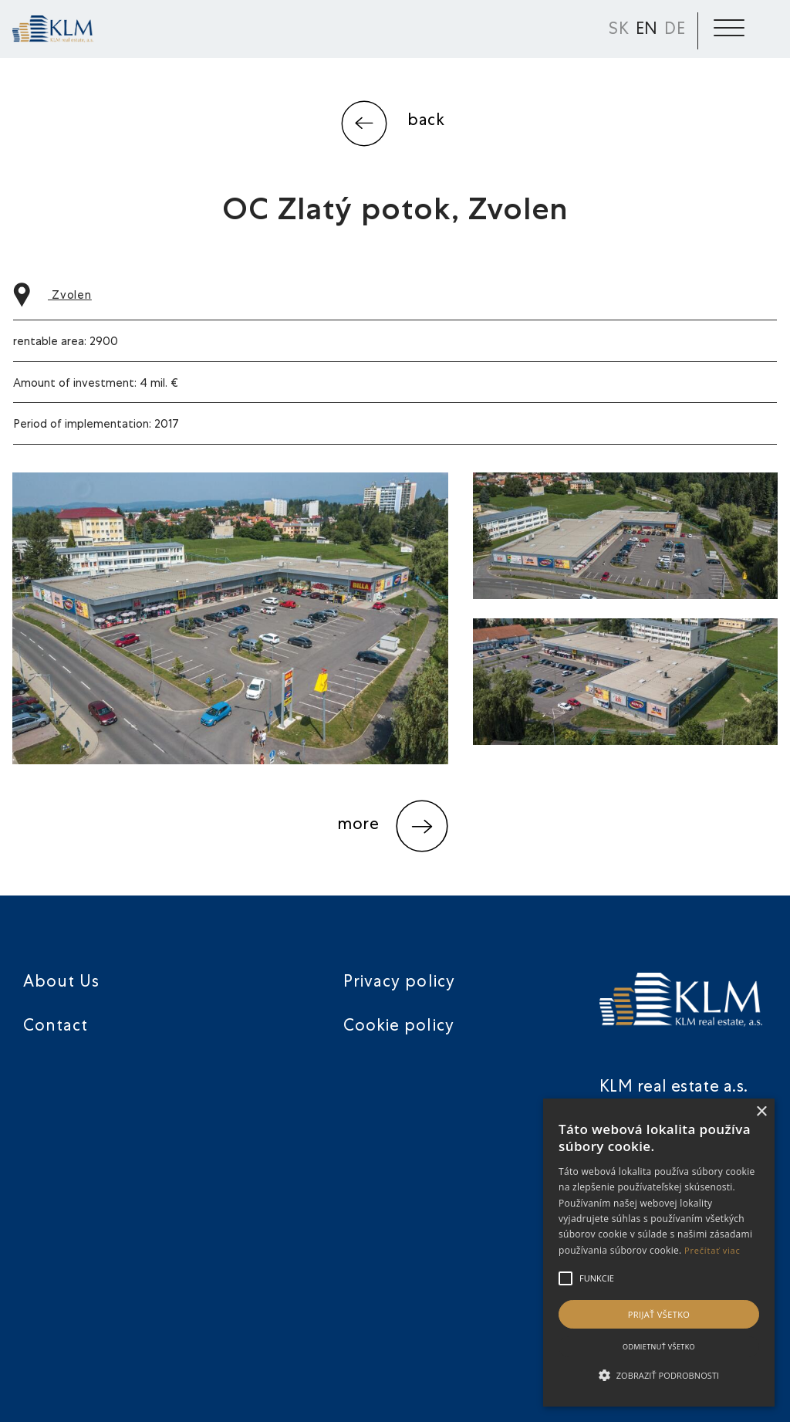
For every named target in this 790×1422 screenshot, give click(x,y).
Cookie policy (398, 1027)
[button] (659, 1375)
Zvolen (52, 296)
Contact (55, 1027)
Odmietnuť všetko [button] (659, 1347)
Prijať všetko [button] (659, 1314)
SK (619, 30)
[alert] (659, 1253)
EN (647, 30)
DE (675, 30)
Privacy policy (399, 983)
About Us (61, 983)
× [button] (761, 1112)
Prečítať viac (712, 1250)
